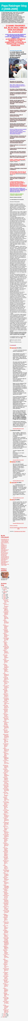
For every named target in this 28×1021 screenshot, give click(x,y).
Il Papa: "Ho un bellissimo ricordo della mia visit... (5, 695)
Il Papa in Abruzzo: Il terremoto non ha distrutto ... (6, 815)
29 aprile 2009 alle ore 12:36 (18, 428)
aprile (4, 598)
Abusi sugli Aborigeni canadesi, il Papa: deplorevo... (5, 691)
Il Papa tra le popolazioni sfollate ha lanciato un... (6, 779)
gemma (13, 499)
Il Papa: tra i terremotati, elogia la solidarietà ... (6, 849)
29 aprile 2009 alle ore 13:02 (18, 480)
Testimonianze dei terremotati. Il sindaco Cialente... (6, 828)
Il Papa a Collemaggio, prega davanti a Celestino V (6, 886)
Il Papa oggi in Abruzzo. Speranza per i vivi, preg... (6, 981)
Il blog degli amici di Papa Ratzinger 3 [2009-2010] (5, 562)
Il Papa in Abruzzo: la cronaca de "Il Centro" (6, 882)
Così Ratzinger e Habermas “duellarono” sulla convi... (6, 613)
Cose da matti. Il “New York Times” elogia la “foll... (6, 601)
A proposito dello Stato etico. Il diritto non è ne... (6, 970)
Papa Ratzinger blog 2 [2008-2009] (14, 7)
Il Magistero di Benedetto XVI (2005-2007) (4, 547)
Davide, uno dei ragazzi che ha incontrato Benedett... (6, 786)
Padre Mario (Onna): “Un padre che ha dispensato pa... (6, 845)
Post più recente (13, 527)
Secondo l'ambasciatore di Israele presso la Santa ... (6, 1007)
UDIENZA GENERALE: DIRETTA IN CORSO (6, 758)
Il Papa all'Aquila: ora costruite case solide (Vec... (6, 639)
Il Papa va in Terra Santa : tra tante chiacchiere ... (6, 715)
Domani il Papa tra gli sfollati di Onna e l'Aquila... (6, 999)
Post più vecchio (23, 527)
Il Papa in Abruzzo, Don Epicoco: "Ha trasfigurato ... (6, 750)
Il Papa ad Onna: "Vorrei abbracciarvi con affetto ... (6, 908)
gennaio (4, 1015)
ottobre (4, 591)
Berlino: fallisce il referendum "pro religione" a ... (6, 1003)
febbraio (4, 1014)
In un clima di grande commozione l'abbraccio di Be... (6, 819)
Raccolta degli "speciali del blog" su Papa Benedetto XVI (5, 556)
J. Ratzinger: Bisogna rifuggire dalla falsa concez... (6, 995)
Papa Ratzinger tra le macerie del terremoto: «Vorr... (6, 790)
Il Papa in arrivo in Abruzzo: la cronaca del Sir (6, 923)
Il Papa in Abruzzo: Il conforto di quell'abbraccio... (6, 652)
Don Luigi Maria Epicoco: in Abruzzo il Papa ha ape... (6, 745)
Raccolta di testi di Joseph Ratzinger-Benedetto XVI (4, 553)
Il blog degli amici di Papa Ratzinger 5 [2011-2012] (5, 550)
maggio (4, 597)
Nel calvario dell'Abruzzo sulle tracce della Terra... (5, 931)
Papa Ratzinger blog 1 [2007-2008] (5, 565)
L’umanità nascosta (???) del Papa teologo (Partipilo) (6, 666)
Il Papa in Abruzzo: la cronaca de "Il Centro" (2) (6, 832)
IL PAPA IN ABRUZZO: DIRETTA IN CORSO (5, 947)
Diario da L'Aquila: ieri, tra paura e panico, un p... (6, 985)
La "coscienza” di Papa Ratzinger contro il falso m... (6, 956)
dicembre (5, 588)
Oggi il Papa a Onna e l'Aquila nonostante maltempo (5, 952)
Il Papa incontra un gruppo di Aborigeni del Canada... (6, 699)
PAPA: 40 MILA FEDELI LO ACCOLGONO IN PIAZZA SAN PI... (6, 736)
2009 (3, 586)
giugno (4, 596)
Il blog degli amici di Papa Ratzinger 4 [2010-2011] (5, 559)
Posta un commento (13, 525)
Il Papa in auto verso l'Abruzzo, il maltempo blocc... (5, 927)
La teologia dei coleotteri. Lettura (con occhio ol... (5, 974)
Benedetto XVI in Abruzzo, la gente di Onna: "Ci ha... (6, 862)
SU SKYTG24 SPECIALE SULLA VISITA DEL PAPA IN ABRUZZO (5, 853)
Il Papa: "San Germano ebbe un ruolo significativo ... (6, 731)
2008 (3, 1016)
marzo (4, 1013)
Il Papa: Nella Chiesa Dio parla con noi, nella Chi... (6, 707)
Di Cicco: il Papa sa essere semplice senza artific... (6, 811)
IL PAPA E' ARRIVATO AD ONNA (5, 915)
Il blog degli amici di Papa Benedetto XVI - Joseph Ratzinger (5, 540)
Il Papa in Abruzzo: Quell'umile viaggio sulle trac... (5, 617)
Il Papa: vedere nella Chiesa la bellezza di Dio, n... (6, 727)
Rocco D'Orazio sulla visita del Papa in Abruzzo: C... (6, 803)
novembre (5, 589)
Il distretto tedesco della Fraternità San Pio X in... (6, 661)
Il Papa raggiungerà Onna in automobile (5, 935)
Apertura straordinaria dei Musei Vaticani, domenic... (6, 627)
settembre (5, 592)
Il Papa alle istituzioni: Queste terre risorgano (6, 893)
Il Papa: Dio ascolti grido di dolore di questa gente (6, 900)
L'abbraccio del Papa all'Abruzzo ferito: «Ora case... (5, 741)
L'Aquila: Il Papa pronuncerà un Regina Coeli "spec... (6, 939)
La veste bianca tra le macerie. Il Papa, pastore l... (6, 762)
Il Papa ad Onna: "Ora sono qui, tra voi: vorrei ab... (6, 897)
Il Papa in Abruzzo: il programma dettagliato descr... (5, 990)
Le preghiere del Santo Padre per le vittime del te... (6, 824)
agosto (4, 594)
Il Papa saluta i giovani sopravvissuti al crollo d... (6, 879)
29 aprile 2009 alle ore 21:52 (18, 523)
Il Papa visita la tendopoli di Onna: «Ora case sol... (5, 904)
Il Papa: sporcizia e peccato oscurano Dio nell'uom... (6, 687)
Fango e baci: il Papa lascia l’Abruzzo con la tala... (6, 719)
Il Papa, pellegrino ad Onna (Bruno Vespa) (6, 675)
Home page (18, 528)
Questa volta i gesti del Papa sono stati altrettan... (5, 807)
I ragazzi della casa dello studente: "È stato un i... (5, 858)
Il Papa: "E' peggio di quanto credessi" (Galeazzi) (5, 643)
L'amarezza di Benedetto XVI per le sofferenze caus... (5, 711)
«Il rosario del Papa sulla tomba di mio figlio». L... (6, 678)
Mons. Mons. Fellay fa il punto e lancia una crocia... (6, 770)
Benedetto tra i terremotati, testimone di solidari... (5, 766)
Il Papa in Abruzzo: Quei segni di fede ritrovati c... (6, 622)
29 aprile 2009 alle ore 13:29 (18, 497)
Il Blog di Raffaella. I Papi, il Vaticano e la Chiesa (5, 542)
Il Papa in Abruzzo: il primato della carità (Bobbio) (6, 754)
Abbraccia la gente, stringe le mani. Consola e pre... (6, 683)
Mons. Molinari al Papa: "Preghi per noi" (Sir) (6, 871)
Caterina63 (14, 347)
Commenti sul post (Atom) (19, 531)
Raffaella (13, 461)
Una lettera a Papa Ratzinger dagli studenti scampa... (6, 774)
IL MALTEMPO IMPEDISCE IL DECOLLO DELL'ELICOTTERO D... (6, 943)
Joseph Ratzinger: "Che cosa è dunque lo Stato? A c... (5, 961)
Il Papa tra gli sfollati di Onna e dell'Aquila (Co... (5, 919)
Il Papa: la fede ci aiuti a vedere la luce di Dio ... (6, 703)
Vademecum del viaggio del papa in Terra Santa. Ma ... (6, 1011)
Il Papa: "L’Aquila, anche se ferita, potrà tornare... (5, 867)
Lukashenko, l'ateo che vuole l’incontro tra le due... (5, 965)
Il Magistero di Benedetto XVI (4, 545)
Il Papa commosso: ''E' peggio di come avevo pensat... (6, 875)
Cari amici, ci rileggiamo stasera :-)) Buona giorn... (6, 609)
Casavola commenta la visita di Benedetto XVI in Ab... (6, 723)
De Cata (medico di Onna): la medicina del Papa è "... (6, 836)
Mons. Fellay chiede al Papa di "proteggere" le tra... (6, 656)
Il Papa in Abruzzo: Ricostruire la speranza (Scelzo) (6, 635)
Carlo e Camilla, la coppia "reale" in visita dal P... (6, 977)
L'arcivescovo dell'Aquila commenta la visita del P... (6, 631)
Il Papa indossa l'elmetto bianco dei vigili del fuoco (5, 840)
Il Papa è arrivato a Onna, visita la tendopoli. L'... (6, 912)
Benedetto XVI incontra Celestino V (5, 889)
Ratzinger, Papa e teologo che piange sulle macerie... (6, 648)
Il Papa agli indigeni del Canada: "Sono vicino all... (5, 670)
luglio (4, 595)
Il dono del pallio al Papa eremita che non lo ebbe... (6, 782)
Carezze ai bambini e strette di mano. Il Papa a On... (6, 799)
